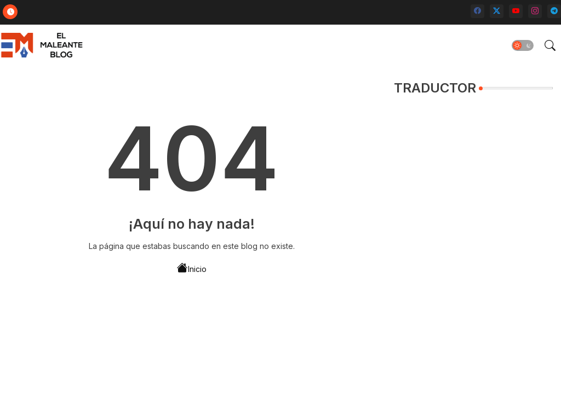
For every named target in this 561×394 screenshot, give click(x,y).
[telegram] (554, 11)
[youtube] (516, 11)
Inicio (192, 268)
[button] (523, 45)
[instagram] (535, 11)
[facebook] (477, 11)
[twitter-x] (496, 11)
